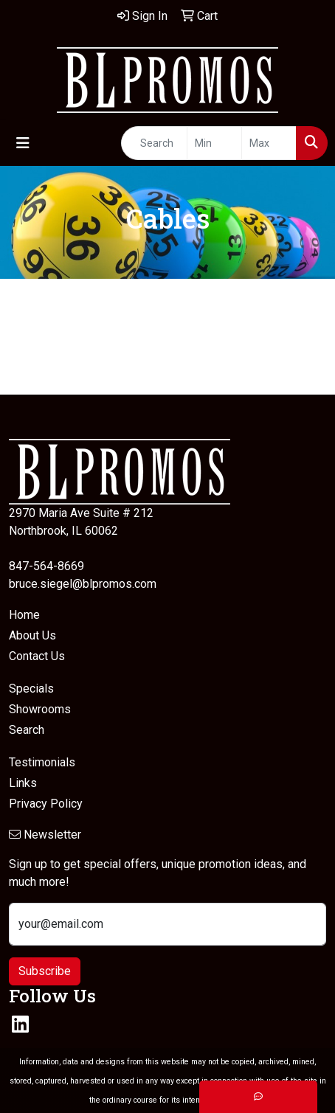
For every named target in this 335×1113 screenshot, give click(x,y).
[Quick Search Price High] (269, 143)
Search (26, 730)
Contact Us (37, 656)
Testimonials (42, 762)
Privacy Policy (46, 804)
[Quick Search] (154, 143)
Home (24, 615)
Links (23, 783)
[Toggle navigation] (22, 143)
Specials (31, 689)
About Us (32, 635)
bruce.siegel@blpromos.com (82, 584)
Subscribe (44, 971)
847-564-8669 (46, 566)
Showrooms (40, 709)
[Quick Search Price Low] (214, 143)
